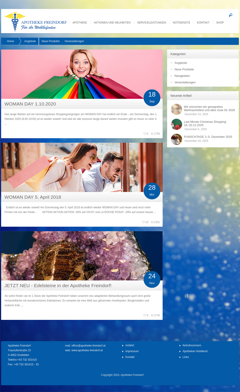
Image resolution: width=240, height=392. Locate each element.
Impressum (132, 351)
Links (186, 357)
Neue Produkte (184, 69)
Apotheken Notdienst (195, 351)
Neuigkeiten (182, 76)
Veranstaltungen (185, 82)
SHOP (220, 22)
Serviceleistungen (151, 22)
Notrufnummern (192, 345)
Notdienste (181, 22)
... (5, 123)
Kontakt (203, 22)
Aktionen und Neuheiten (112, 22)
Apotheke (79, 22)
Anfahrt (129, 345)
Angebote (181, 63)
